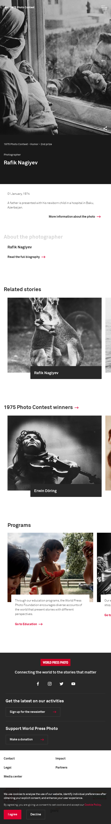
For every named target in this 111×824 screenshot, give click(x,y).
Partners (61, 767)
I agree (12, 814)
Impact (60, 758)
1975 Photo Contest (22, 7)
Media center (13, 776)
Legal (7, 767)
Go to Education (26, 624)
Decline (35, 814)
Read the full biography (24, 256)
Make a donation (21, 739)
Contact (9, 758)
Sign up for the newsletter (27, 711)
